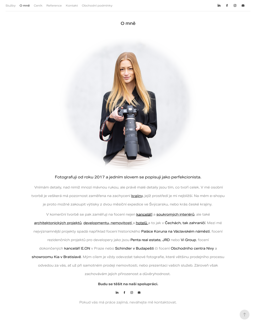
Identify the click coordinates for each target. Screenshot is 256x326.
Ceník (38, 5)
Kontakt (72, 5)
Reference (54, 5)
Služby (11, 5)
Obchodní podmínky (97, 5)
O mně (25, 5)
